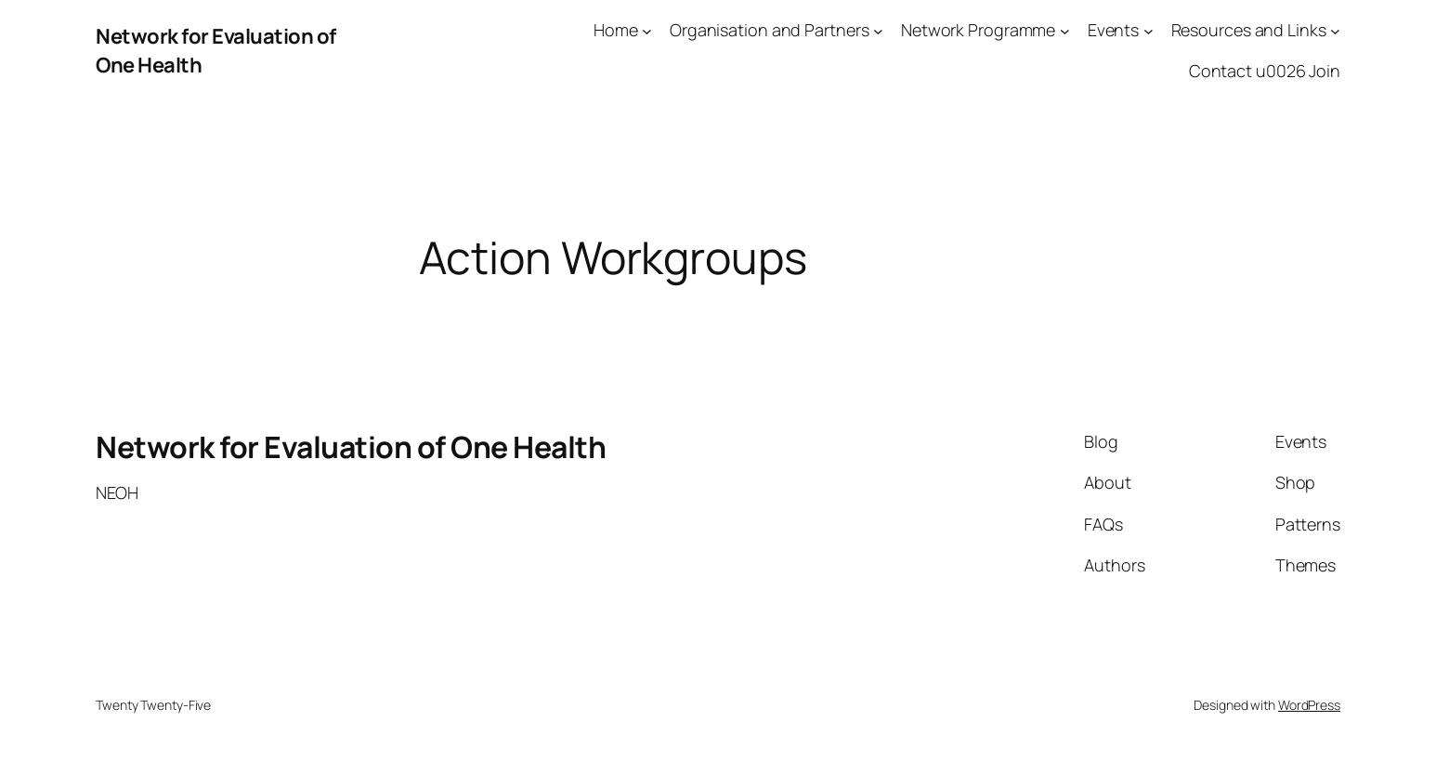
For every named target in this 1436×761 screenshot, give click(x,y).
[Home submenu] (647, 30)
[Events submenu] (1148, 30)
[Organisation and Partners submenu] (878, 30)
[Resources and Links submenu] (1335, 30)
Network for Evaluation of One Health (351, 446)
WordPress (1309, 705)
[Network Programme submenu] (1065, 30)
